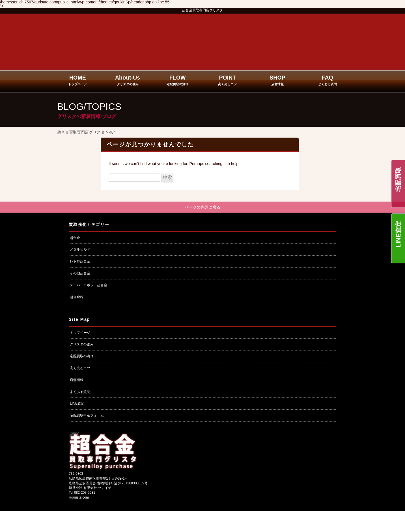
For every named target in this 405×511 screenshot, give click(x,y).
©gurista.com (79, 498)
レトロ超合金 (80, 262)
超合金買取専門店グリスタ (202, 10)
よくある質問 (80, 392)
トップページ (80, 333)
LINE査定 (398, 234)
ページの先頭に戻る (202, 207)
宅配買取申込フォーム (87, 416)
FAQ (327, 80)
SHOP (277, 80)
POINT (227, 80)
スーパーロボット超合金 (88, 286)
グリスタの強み (82, 345)
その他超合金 (80, 274)
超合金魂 (76, 298)
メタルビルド (80, 250)
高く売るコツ (80, 369)
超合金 (75, 238)
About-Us (127, 80)
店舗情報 (76, 380)
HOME (77, 80)
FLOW (177, 80)
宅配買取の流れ (82, 357)
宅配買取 (398, 179)
